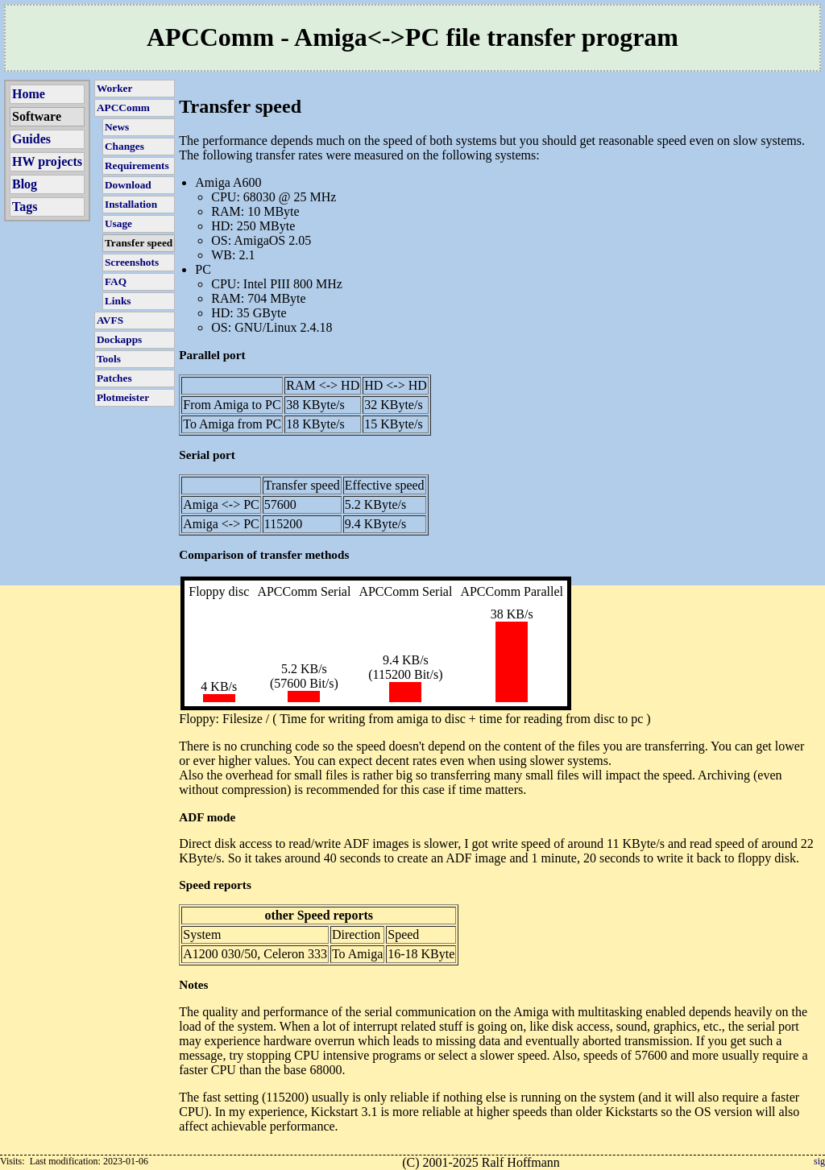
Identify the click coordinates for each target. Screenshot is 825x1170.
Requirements (137, 165)
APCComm (123, 107)
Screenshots (132, 262)
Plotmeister (123, 397)
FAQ (115, 281)
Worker (114, 88)
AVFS (110, 320)
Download (128, 185)
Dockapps (119, 339)
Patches (114, 378)
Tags (24, 206)
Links (118, 301)
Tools (109, 359)
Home (28, 94)
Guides (31, 139)
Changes (124, 146)
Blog (24, 184)
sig (819, 1161)
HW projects (47, 161)
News (117, 127)
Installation (131, 204)
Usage (118, 223)
